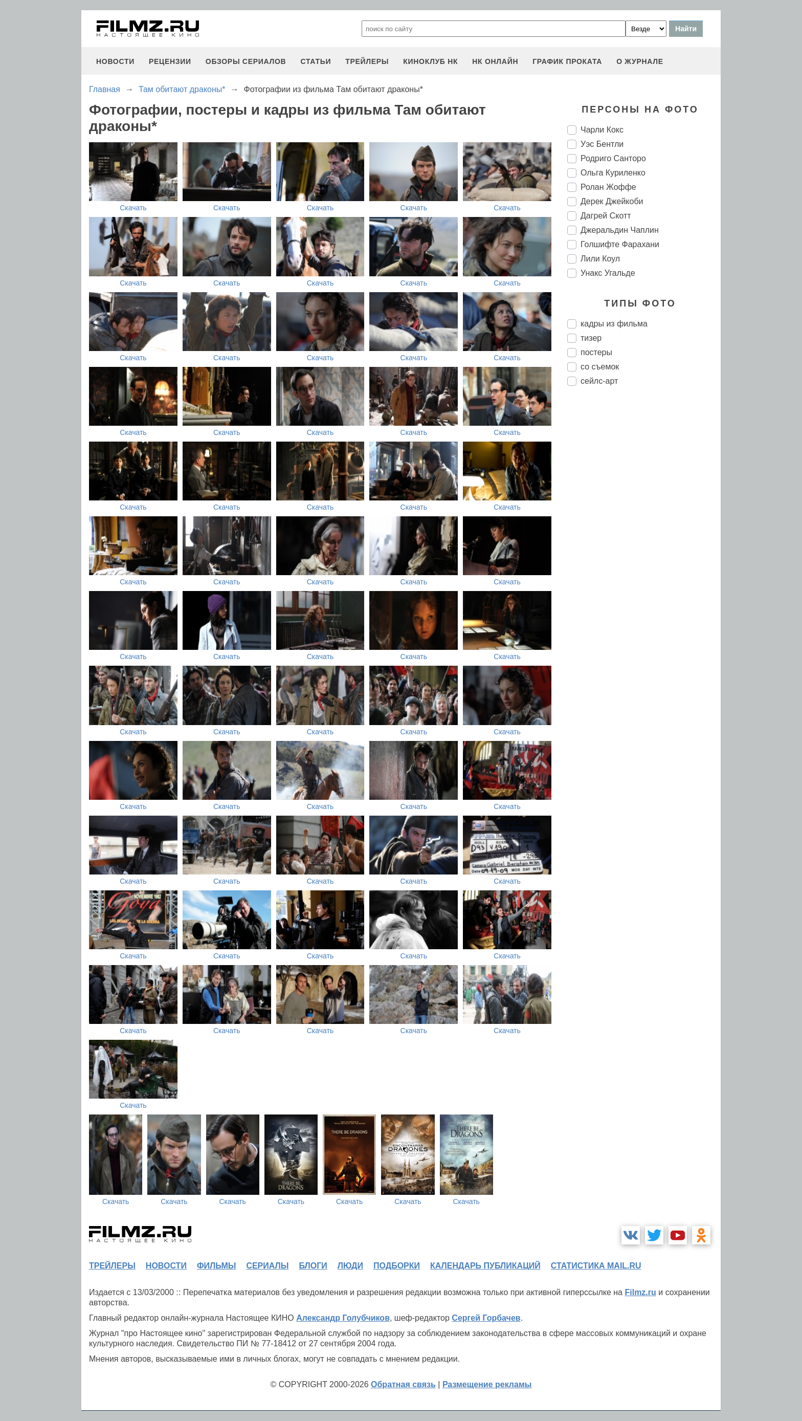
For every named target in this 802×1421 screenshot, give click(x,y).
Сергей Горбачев (486, 1318)
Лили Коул (600, 258)
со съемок (600, 366)
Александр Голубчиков (343, 1318)
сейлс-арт (599, 381)
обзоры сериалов (246, 61)
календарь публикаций (485, 1265)
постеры (596, 352)
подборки (396, 1265)
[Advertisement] (644, 564)
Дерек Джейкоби (612, 201)
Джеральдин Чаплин (620, 230)
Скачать (133, 208)
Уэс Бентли (602, 144)
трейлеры (367, 61)
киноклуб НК (430, 61)
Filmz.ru (640, 1292)
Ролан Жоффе (608, 187)
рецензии (170, 61)
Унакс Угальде (608, 273)
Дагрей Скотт (606, 215)
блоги (313, 1265)
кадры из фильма (614, 323)
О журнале (639, 61)
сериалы (267, 1265)
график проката (567, 61)
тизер (591, 338)
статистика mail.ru (596, 1265)
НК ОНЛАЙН (495, 61)
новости (115, 61)
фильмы (216, 1265)
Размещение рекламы (487, 1384)
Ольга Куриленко (613, 172)
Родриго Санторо (613, 158)
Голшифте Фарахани (620, 244)
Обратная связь (403, 1384)
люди (350, 1265)
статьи (315, 61)
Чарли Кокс (602, 129)
